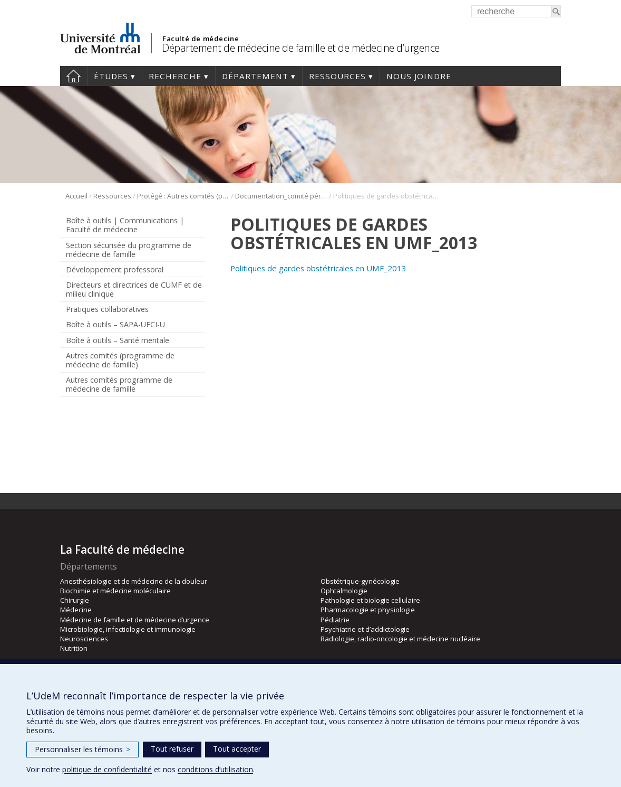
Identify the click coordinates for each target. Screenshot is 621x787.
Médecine (76, 609)
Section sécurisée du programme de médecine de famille (128, 249)
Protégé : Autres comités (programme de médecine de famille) (183, 196)
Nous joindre (418, 76)
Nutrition (74, 648)
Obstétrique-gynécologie (360, 581)
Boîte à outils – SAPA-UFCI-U (115, 324)
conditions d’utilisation (215, 769)
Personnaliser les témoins (82, 749)
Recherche (175, 76)
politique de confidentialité (107, 769)
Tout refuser (172, 749)
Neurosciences (84, 638)
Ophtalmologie (344, 590)
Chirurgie (74, 600)
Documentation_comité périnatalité (281, 196)
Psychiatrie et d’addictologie (365, 629)
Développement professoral (114, 269)
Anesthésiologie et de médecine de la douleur (133, 581)
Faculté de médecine (200, 38)
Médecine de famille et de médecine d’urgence (134, 619)
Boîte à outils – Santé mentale (117, 340)
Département (255, 76)
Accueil (73, 76)
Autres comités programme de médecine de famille (119, 384)
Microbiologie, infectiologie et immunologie (128, 629)
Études (111, 76)
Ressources (337, 76)
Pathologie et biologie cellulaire (370, 600)
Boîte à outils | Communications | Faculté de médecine (125, 224)
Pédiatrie (335, 619)
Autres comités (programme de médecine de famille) (120, 359)
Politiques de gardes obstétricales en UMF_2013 (318, 268)
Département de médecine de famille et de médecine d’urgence (301, 48)
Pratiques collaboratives (107, 309)
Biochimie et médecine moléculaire (115, 590)
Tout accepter (237, 749)
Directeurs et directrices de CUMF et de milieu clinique (134, 289)
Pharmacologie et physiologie (368, 609)
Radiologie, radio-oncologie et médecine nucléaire (400, 638)
